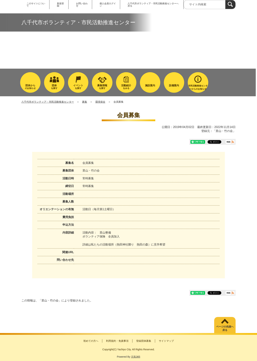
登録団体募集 (143, 340)
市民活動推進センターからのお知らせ (198, 87)
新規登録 (60, 4)
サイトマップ (166, 340)
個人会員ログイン (108, 4)
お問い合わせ (82, 4)
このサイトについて (36, 4)
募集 (84, 101)
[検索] (230, 4)
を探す (54, 86)
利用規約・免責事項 (117, 340)
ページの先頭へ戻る (225, 328)
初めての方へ (90, 340)
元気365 (135, 356)
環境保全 (100, 101)
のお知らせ (30, 86)
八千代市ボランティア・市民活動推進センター (47, 101)
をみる (126, 86)
